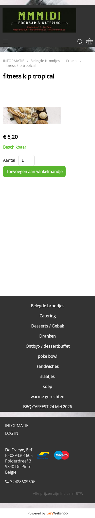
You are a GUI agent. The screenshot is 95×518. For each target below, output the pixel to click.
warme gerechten (47, 396)
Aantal (9, 160)
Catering (48, 316)
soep (47, 386)
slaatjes (47, 376)
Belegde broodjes (47, 306)
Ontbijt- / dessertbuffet (48, 346)
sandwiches (47, 366)
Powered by (48, 513)
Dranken (47, 336)
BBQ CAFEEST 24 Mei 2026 (47, 407)
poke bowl (47, 356)
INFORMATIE (13, 60)
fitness (71, 60)
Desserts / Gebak (47, 326)
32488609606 (22, 481)
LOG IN (11, 433)
